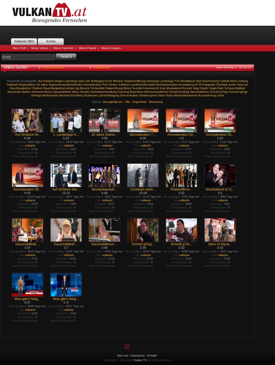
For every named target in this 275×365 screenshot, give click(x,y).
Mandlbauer (187, 81)
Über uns (123, 355)
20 (38, 84)
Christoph (222, 84)
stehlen (25, 91)
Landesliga (166, 81)
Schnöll (214, 91)
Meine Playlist (87, 48)
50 (199, 84)
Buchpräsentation (168, 84)
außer (232, 84)
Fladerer (37, 88)
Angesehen (139, 101)
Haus (240, 84)
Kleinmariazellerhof (156, 91)
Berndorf (65, 95)
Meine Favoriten (63, 48)
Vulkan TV (49, 13)
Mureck (84, 88)
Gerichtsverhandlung (104, 91)
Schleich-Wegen (53, 81)
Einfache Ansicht (53, 67)
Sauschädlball (62, 91)
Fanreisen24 (151, 88)
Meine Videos (39, 48)
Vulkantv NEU (24, 41)
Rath (221, 88)
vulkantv (30, 145)
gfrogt (243, 91)
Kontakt (152, 355)
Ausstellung (186, 84)
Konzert (187, 88)
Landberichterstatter (143, 84)
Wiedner (118, 81)
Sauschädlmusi (199, 91)
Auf (40, 81)
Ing (77, 88)
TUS (177, 81)
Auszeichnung (207, 95)
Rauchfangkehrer (20, 88)
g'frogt (224, 91)
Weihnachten (50, 95)
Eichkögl (183, 91)
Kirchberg (77, 95)
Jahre (44, 84)
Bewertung (156, 101)
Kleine (234, 81)
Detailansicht (102, 67)
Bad (198, 81)
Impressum (138, 355)
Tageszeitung (56, 84)
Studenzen (91, 95)
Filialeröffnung (114, 88)
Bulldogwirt (98, 81)
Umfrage (36, 95)
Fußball (224, 81)
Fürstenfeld (97, 88)
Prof (104, 84)
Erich (109, 81)
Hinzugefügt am (112, 101)
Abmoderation (75, 84)
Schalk (173, 91)
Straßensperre (148, 95)
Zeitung (243, 81)
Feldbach (12, 84)
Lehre (220, 95)
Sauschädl (14, 91)
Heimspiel (152, 81)
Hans (81, 81)
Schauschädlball (234, 88)
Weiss (127, 88)
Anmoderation (93, 84)
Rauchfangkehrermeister (58, 88)
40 (196, 84)
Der (88, 81)
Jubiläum (124, 84)
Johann (112, 84)
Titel (127, 101)
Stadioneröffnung (135, 81)
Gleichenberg (210, 81)
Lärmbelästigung (108, 95)
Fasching (123, 91)
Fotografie (208, 84)
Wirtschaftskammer (185, 95)
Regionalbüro (27, 84)
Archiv (51, 41)
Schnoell (233, 91)
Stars (161, 95)
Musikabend (174, 88)
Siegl (196, 88)
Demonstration (129, 95)
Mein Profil (19, 48)
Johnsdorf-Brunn (41, 91)
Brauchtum (136, 91)
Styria (169, 95)
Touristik (137, 88)
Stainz (75, 91)
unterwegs (71, 81)
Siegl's (204, 88)
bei (246, 84)
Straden (85, 91)
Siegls (213, 88)
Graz (163, 88)
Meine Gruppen (111, 48)
